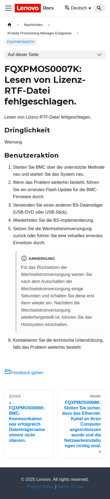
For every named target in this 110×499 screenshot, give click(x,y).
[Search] (100, 8)
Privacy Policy (40, 486)
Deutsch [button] (75, 8)
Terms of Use (70, 486)
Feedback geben (23, 372)
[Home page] (9, 25)
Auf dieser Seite (23, 54)
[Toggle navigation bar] (8, 8)
